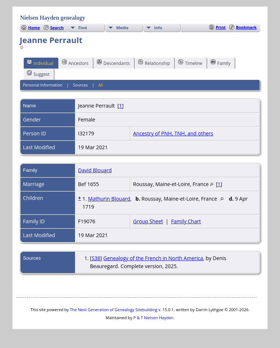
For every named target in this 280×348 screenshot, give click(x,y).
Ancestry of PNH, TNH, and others (173, 133)
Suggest (38, 73)
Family (220, 62)
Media (122, 27)
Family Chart (186, 221)
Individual (40, 62)
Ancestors (75, 62)
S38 (96, 258)
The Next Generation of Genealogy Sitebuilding (114, 309)
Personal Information (43, 85)
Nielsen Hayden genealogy (52, 18)
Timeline (190, 62)
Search (57, 27)
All (100, 85)
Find (82, 27)
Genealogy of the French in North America (153, 258)
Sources (80, 85)
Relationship (154, 62)
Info (158, 27)
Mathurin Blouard (109, 198)
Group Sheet (148, 221)
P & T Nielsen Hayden (153, 317)
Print (221, 27)
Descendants (113, 62)
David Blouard (95, 170)
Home (34, 27)
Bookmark (246, 27)
